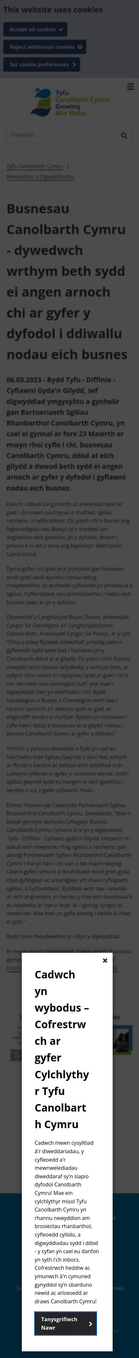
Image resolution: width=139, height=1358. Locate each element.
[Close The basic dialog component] (105, 960)
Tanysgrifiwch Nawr (59, 1323)
